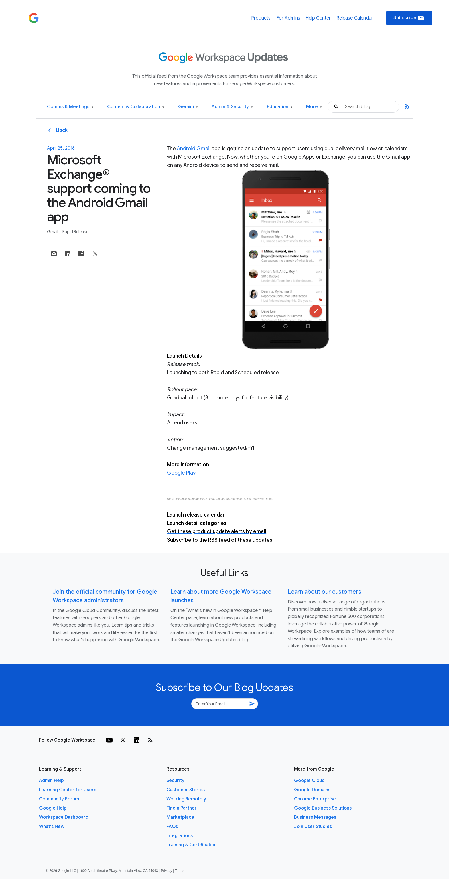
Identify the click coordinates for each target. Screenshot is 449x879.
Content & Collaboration (135, 107)
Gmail (53, 231)
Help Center (318, 18)
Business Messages (315, 817)
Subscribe (409, 18)
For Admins (288, 18)
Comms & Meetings (70, 107)
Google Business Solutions (323, 808)
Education (279, 107)
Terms (179, 871)
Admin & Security (232, 107)
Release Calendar (354, 18)
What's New (51, 826)
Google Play (181, 473)
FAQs (172, 826)
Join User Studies (313, 826)
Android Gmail (193, 148)
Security (175, 781)
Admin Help (51, 781)
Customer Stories (185, 790)
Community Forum (59, 799)
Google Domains (312, 790)
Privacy (166, 871)
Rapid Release (75, 231)
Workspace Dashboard (63, 817)
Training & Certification (191, 845)
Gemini (188, 107)
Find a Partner (181, 808)
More (314, 107)
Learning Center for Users (67, 790)
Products (261, 18)
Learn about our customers (324, 591)
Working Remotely (186, 799)
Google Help (53, 808)
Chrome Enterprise (315, 799)
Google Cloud (309, 781)
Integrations (179, 836)
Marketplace (180, 817)
